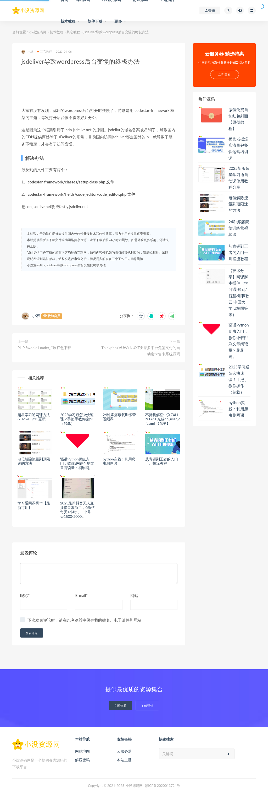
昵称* (25, 595)
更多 (118, 21)
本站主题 (124, 760)
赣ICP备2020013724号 (162, 786)
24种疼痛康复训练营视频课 (119, 416)
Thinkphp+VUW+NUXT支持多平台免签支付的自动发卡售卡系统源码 (141, 350)
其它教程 (73, 32)
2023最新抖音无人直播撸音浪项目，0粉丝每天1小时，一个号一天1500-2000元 (77, 509)
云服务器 (124, 751)
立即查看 (120, 705)
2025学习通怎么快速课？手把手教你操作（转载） (77, 419)
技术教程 (68, 21)
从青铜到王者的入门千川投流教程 (161, 461)
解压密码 (82, 760)
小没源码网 (37, 32)
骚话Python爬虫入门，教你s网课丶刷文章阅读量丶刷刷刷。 (77, 463)
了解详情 (147, 705)
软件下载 (95, 21)
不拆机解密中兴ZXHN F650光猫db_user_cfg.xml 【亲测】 (162, 419)
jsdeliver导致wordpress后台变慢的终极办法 (76, 265)
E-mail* (81, 595)
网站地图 (82, 751)
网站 (134, 595)
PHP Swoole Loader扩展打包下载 (44, 347)
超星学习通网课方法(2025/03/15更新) (34, 416)
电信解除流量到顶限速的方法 (34, 461)
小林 (27, 52)
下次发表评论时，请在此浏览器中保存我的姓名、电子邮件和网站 (84, 620)
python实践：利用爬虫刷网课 (119, 461)
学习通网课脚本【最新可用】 (34, 505)
